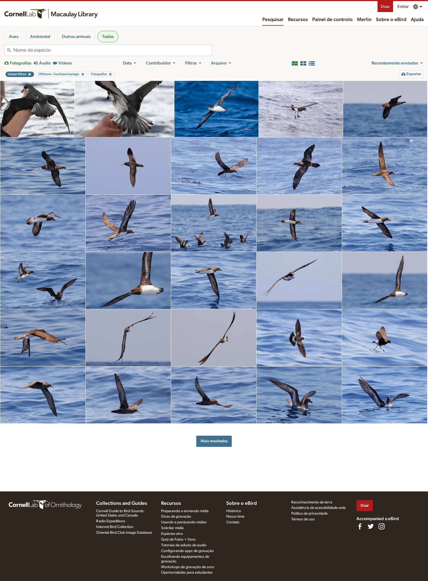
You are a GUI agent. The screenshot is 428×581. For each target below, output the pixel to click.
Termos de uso (303, 519)
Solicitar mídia (172, 528)
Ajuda (417, 19)
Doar (385, 6)
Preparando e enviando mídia (185, 511)
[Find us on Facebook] (359, 526)
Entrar (403, 6)
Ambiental (40, 36)
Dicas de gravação (176, 516)
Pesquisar (273, 19)
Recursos (298, 19)
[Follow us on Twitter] (370, 526)
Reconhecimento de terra (311, 502)
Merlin (364, 19)
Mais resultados (214, 441)
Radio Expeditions (110, 521)
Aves (14, 36)
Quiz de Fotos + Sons (178, 539)
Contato (232, 522)
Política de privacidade (309, 513)
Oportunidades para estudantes (187, 572)
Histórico (233, 511)
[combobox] (112, 50)
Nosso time (235, 516)
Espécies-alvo (172, 534)
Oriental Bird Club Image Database (124, 533)
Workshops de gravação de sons (187, 567)
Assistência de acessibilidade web (318, 508)
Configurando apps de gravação (187, 551)
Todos (108, 36)
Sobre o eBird (391, 19)
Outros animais (76, 36)
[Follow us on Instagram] (381, 526)
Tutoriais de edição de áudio (183, 545)
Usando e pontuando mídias (184, 522)
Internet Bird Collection (114, 527)
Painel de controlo (332, 19)
